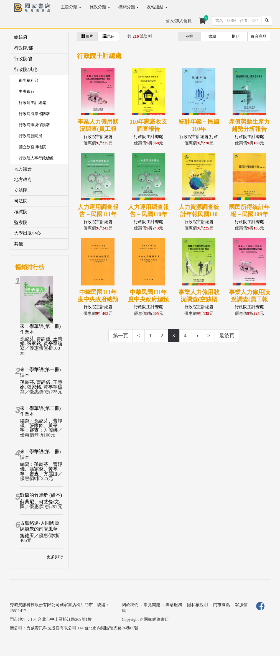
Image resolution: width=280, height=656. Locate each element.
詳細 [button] (108, 36)
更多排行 (55, 557)
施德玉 (27, 535)
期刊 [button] (236, 36)
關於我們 (130, 605)
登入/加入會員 (179, 21)
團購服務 (174, 605)
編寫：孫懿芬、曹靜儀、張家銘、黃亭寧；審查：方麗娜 (41, 425)
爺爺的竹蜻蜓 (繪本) (41, 495)
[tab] (39, 37)
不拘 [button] (189, 36)
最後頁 (226, 335)
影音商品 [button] (258, 36)
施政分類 (100, 7)
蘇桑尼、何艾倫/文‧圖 (40, 504)
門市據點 (221, 605)
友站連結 (157, 7)
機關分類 (128, 7)
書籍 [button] (212, 36)
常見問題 (152, 605)
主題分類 (71, 7)
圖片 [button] (87, 36)
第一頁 (120, 335)
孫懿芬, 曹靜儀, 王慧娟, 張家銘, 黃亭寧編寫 (41, 343)
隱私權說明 (197, 605)
